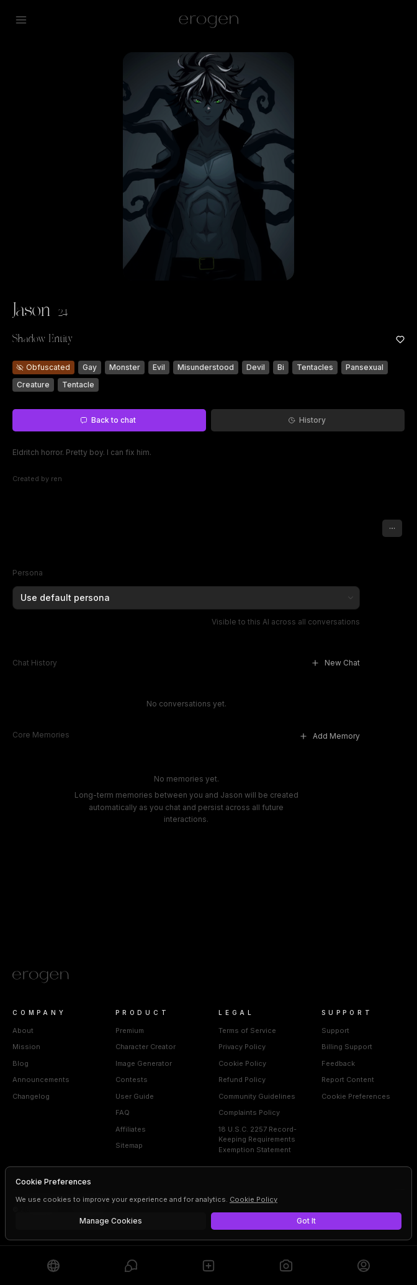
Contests (131, 1079)
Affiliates (130, 1129)
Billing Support (346, 1046)
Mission (26, 1046)
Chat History (34, 662)
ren (56, 478)
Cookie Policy (242, 1063)
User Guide (134, 1096)
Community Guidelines (256, 1096)
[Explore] (53, 1265)
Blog (20, 1063)
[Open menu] (21, 20)
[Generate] (286, 1265)
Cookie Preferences (355, 1096)
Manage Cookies (110, 1220)
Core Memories (41, 734)
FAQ (122, 1112)
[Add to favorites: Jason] (400, 339)
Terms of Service (247, 1030)
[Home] (208, 977)
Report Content (347, 1079)
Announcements (41, 1079)
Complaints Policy (249, 1112)
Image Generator (143, 1063)
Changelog (31, 1096)
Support (335, 1030)
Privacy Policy (242, 1046)
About (23, 1030)
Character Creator (145, 1046)
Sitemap (129, 1145)
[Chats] (131, 1265)
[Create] (208, 1265)
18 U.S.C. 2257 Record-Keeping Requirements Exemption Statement (257, 1139)
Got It (306, 1220)
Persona (27, 572)
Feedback (338, 1063)
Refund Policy (242, 1079)
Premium (129, 1030)
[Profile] (363, 1265)
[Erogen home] (209, 20)
